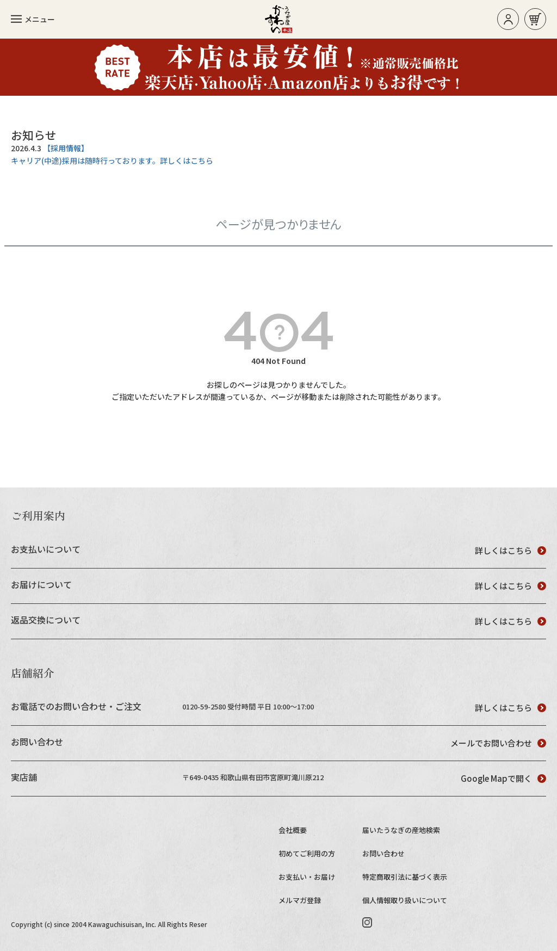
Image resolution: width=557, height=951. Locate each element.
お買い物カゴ (535, 19)
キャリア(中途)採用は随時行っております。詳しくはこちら (112, 160)
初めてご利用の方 (306, 853)
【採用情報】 (66, 148)
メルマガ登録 (299, 900)
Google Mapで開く (503, 778)
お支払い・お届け (306, 877)
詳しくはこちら (510, 550)
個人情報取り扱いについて (404, 900)
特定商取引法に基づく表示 (404, 877)
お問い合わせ (383, 853)
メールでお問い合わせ (498, 743)
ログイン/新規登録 (508, 19)
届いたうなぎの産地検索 (401, 830)
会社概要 (292, 830)
